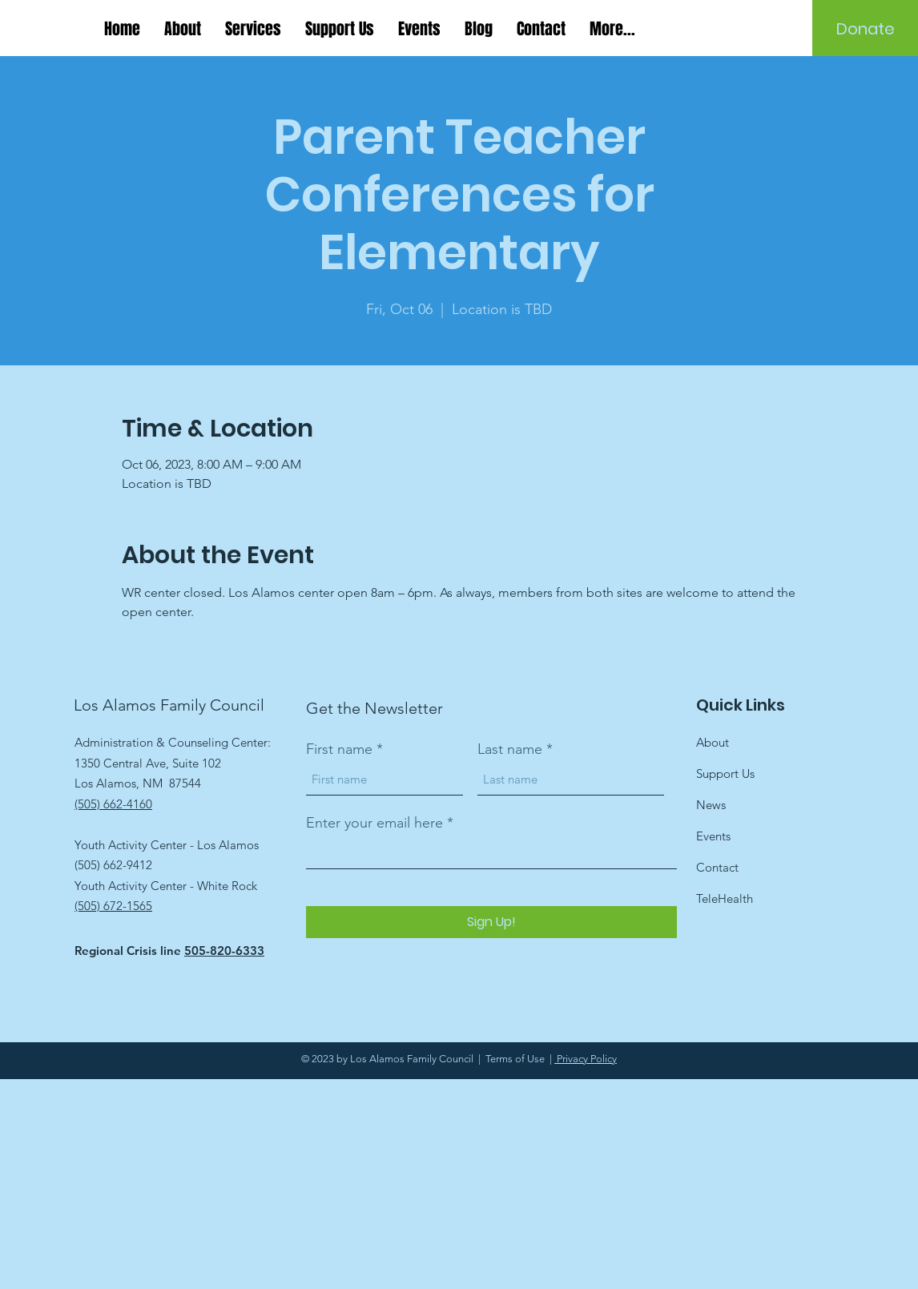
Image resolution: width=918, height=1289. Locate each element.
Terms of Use (515, 1059)
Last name (509, 749)
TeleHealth (724, 898)
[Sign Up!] (491, 922)
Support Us (725, 773)
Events (713, 836)
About (712, 742)
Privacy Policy (585, 1059)
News (711, 804)
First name (339, 749)
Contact (717, 867)
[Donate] (865, 29)
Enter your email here (374, 823)
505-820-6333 (224, 950)
